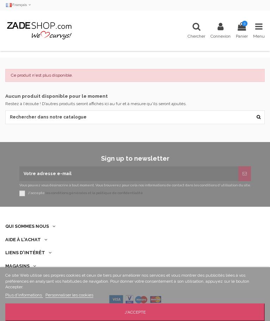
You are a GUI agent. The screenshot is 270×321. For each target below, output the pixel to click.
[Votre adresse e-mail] (128, 173)
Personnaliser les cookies (69, 295)
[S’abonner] (244, 173)
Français (19, 5)
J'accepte (135, 312)
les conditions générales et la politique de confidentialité (94, 193)
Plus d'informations (24, 295)
